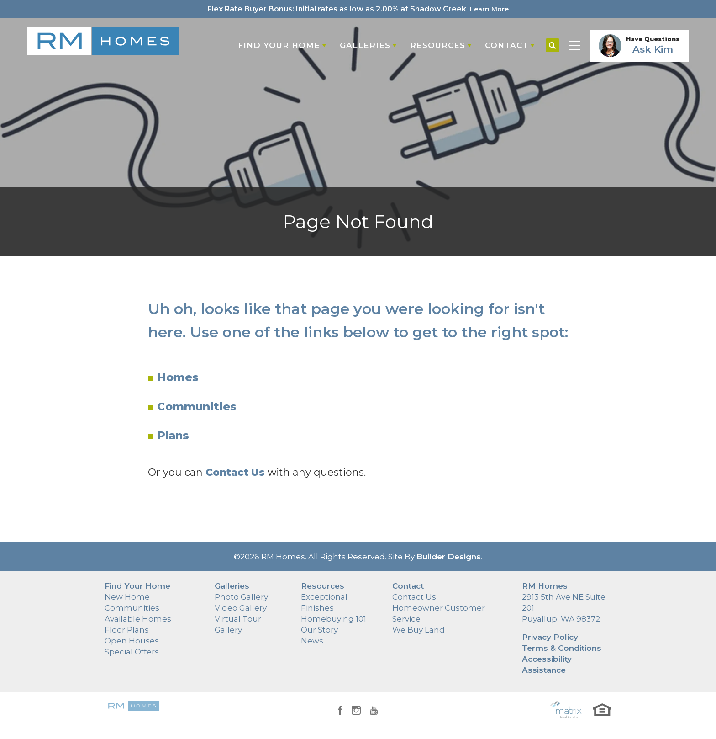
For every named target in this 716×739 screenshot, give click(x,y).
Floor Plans (127, 629)
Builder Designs (448, 556)
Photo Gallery (241, 596)
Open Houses (132, 640)
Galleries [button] (365, 45)
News (312, 640)
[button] (552, 45)
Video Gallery (241, 607)
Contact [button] (506, 45)
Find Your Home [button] (279, 45)
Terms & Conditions (561, 648)
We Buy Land (418, 629)
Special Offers (132, 651)
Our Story (319, 629)
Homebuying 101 (333, 618)
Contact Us (414, 596)
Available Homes (138, 618)
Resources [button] (437, 45)
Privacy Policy (550, 637)
